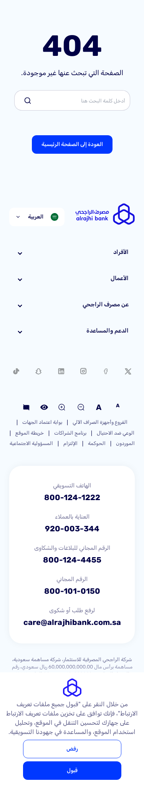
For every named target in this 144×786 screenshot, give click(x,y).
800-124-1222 (72, 497)
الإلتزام (70, 443)
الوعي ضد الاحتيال (115, 433)
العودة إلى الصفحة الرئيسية (72, 144)
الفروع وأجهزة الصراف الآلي (100, 422)
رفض (72, 749)
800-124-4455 (72, 559)
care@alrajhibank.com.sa (72, 622)
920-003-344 (72, 528)
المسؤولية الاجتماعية (31, 443)
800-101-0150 (72, 591)
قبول (72, 770)
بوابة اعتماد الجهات (42, 422)
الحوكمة (97, 443)
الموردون (125, 443)
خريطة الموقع (29, 433)
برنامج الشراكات (70, 433)
